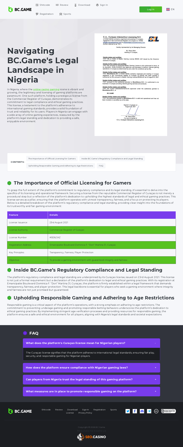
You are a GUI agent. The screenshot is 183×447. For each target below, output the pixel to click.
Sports (67, 14)
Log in (150, 9)
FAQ (101, 166)
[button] (170, 9)
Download (84, 5)
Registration (46, 14)
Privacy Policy (85, 413)
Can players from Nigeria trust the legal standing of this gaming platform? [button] (79, 379)
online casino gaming (46, 89)
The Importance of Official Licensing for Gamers (52, 158)
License (70, 413)
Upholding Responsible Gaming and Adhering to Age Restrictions (60, 166)
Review (64, 5)
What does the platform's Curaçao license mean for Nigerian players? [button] (75, 343)
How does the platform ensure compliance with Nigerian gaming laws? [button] (77, 367)
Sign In (104, 5)
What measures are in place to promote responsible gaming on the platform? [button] (81, 391)
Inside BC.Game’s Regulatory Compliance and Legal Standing (112, 158)
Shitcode (45, 5)
